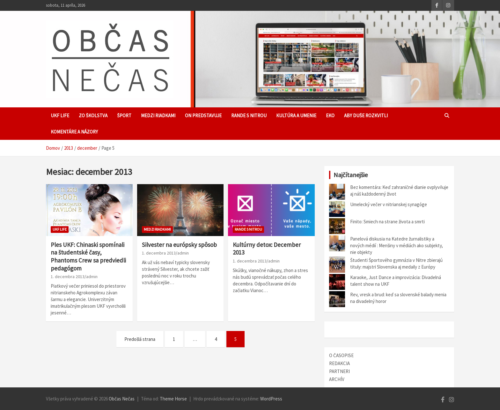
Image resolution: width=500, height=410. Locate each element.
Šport (124, 115)
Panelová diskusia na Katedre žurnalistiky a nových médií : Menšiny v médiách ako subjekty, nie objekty (396, 245)
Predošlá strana (139, 339)
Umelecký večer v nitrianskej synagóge (388, 204)
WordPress (271, 399)
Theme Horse (173, 399)
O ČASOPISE (341, 355)
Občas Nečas (122, 399)
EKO (330, 115)
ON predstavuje (203, 115)
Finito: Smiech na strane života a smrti (387, 222)
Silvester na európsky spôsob (179, 244)
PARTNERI (339, 371)
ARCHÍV (336, 379)
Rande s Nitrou (249, 115)
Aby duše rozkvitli (366, 115)
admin (92, 276)
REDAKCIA (339, 363)
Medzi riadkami (158, 115)
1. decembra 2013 (68, 276)
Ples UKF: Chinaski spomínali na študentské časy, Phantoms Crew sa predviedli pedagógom (88, 256)
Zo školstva (93, 115)
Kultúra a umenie (296, 115)
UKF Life (60, 115)
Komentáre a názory (74, 132)
